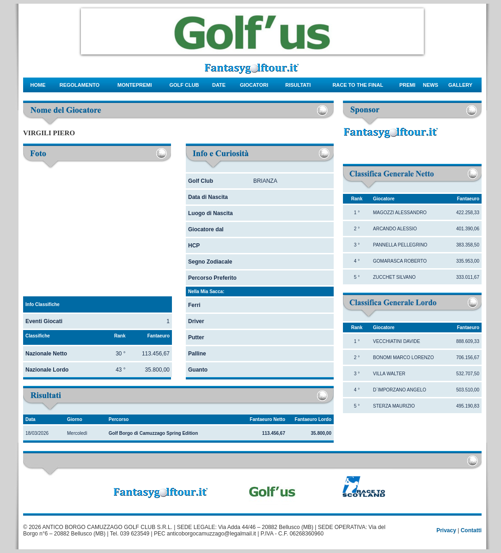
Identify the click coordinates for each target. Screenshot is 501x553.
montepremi (134, 85)
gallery (460, 85)
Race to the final (357, 85)
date (219, 85)
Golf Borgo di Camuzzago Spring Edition (153, 433)
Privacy (446, 530)
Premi (407, 85)
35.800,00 (321, 433)
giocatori (254, 85)
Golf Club (184, 85)
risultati (298, 85)
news (430, 85)
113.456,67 (273, 433)
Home (38, 85)
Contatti (471, 530)
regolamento (80, 85)
